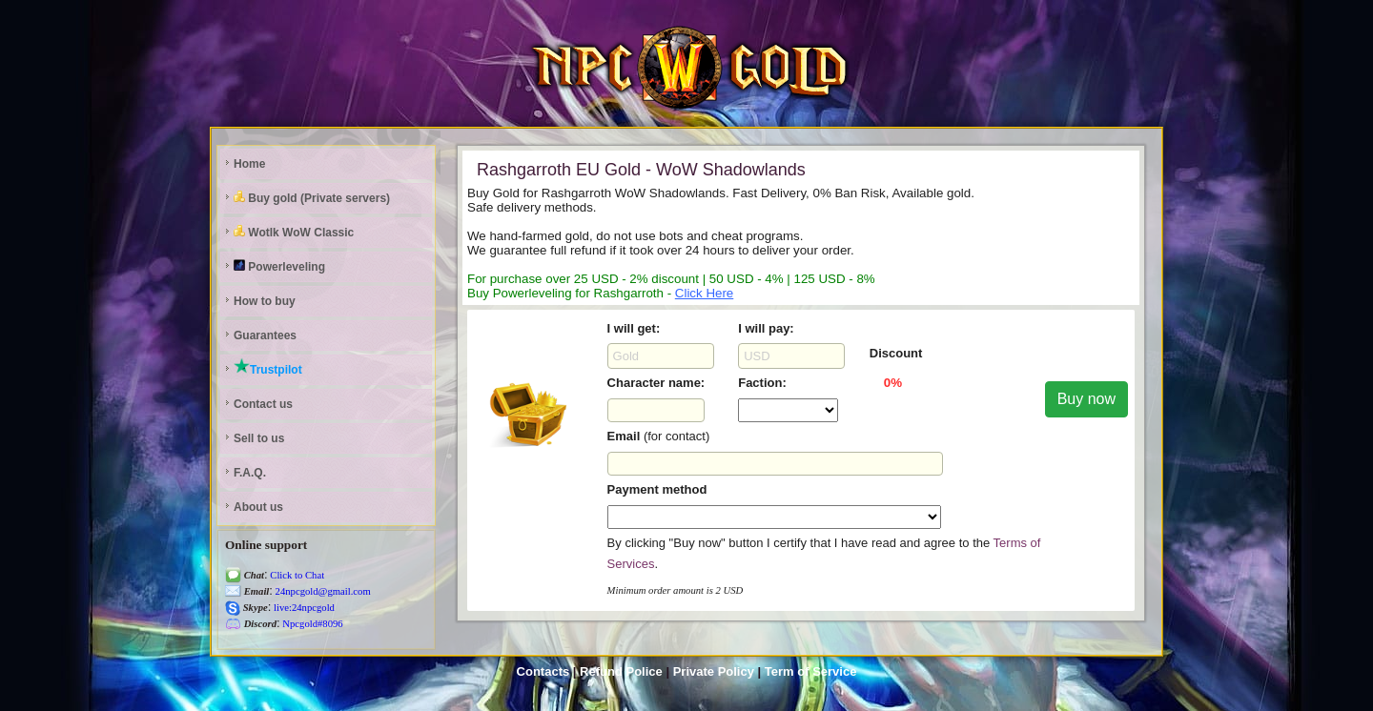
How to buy (265, 301)
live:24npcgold (303, 607)
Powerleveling (279, 266)
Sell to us (259, 438)
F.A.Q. (250, 472)
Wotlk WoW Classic (294, 232)
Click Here (704, 293)
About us (258, 507)
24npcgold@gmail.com (322, 591)
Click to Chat (296, 575)
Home (249, 164)
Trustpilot (268, 366)
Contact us (263, 404)
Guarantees (265, 335)
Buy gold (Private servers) (312, 198)
